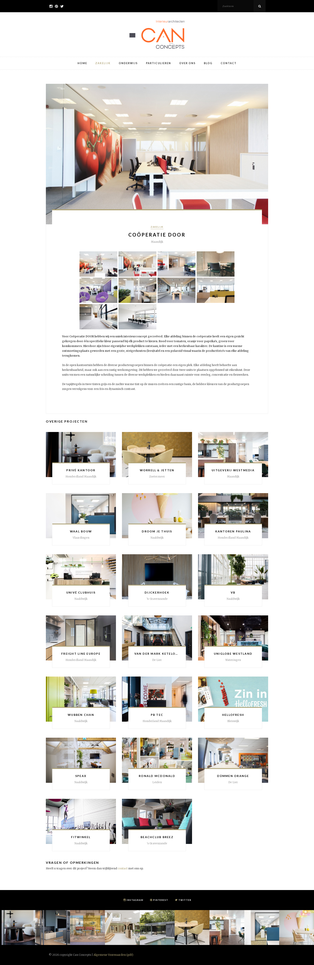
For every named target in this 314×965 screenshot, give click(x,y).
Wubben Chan (81, 714)
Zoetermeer (157, 476)
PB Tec (157, 714)
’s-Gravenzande (157, 599)
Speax (81, 776)
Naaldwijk (157, 537)
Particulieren (158, 63)
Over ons (187, 63)
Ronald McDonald (157, 776)
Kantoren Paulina (233, 531)
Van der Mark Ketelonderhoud (165, 653)
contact (123, 868)
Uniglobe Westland (233, 653)
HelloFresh (233, 714)
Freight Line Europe (81, 653)
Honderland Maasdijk (157, 721)
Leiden (157, 782)
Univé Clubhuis (81, 592)
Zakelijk (102, 63)
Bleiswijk (233, 721)
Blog (209, 63)
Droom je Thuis (157, 531)
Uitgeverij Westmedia (233, 470)
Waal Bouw (81, 531)
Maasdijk (233, 476)
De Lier (157, 660)
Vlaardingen (81, 537)
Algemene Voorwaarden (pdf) (113, 955)
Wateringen (233, 660)
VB (233, 592)
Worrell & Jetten (157, 470)
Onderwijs (127, 63)
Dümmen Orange (233, 776)
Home (81, 63)
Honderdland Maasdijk (80, 476)
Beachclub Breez (157, 837)
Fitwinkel (81, 837)
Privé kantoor (80, 470)
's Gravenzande (157, 843)
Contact (230, 63)
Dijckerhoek (157, 592)
